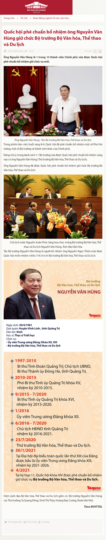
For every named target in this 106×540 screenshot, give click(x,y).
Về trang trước (15, 522)
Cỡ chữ (88, 51)
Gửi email (32, 522)
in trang (45, 522)
